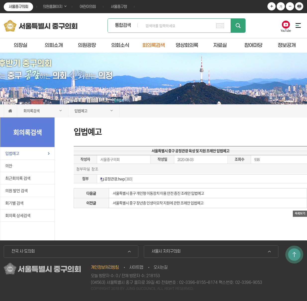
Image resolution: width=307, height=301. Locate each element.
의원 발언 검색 (16, 190)
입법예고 (12, 153)
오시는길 (160, 267)
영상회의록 (187, 45)
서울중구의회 (18, 6)
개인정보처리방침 (105, 267)
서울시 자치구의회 (166, 251)
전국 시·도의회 (23, 251)
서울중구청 (119, 6)
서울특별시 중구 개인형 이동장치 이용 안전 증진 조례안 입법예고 (158, 193)
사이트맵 (136, 267)
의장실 (20, 45)
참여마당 (253, 45)
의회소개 (54, 45)
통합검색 (123, 25)
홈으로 (10, 111)
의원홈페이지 (52, 6)
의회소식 (120, 45)
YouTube (286, 30)
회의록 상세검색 (17, 215)
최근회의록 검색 (17, 178)
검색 (238, 25)
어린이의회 (88, 6)
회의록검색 (153, 45)
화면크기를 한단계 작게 (290, 6)
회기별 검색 (14, 203)
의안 (8, 166)
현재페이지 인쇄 (299, 6)
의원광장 (87, 45)
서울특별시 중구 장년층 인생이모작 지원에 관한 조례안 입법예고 (158, 203)
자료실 (220, 45)
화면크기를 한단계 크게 (271, 6)
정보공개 (287, 45)
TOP (294, 254)
